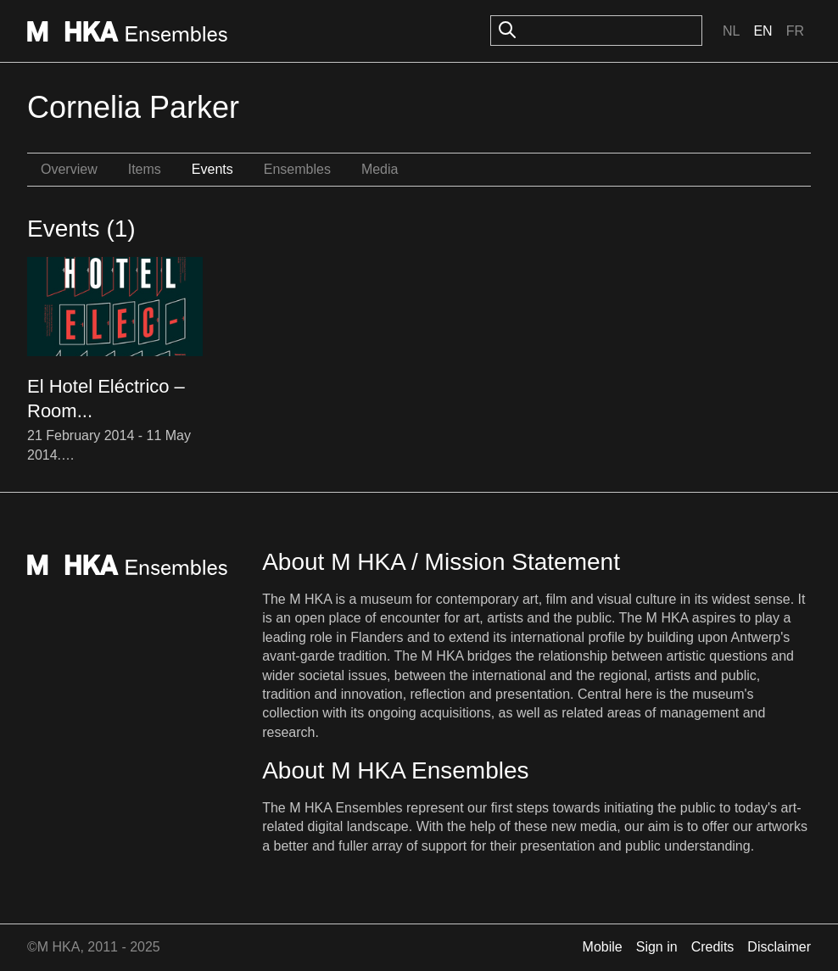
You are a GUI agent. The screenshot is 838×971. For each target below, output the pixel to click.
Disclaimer (779, 947)
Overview (69, 169)
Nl (731, 31)
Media (380, 169)
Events (212, 169)
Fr (795, 31)
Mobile (603, 947)
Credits (713, 947)
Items (144, 169)
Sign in (657, 947)
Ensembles (297, 169)
